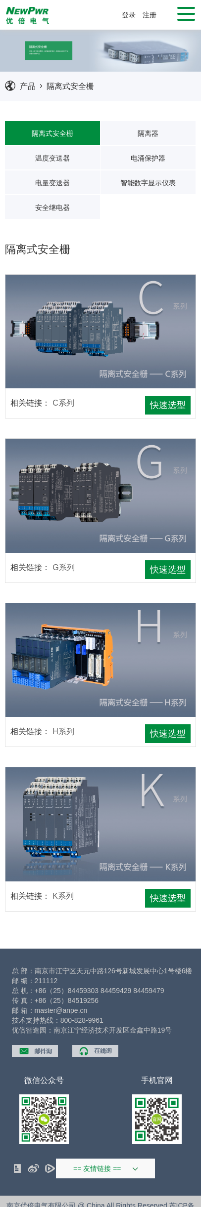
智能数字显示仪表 (148, 183)
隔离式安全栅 (70, 86)
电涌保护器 (148, 158)
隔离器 (148, 133)
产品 (28, 86)
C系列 (63, 403)
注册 (149, 15)
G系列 (63, 567)
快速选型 (168, 405)
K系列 (63, 896)
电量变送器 (52, 183)
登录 (129, 15)
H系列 (63, 731)
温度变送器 (52, 158)
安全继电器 (52, 207)
